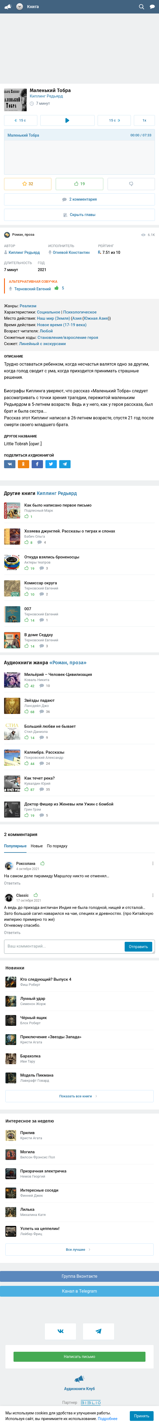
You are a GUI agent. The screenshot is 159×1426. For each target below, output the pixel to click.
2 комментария (79, 199)
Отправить (138, 947)
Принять (141, 1416)
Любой (46, 331)
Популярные (15, 846)
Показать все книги (78, 1096)
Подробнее (107, 1419)
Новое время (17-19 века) (62, 324)
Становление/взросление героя (68, 337)
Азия (77, 318)
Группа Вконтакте (79, 1276)
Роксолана (26, 863)
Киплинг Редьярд (46, 96)
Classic (22, 895)
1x (144, 120)
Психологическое (80, 312)
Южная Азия (96, 318)
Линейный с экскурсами (42, 343)
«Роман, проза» (68, 663)
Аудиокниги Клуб (79, 1376)
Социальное (48, 312)
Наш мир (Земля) (53, 318)
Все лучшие (78, 1250)
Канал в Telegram (79, 1291)
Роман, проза (19, 235)
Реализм (28, 306)
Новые (37, 846)
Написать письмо (79, 1356)
